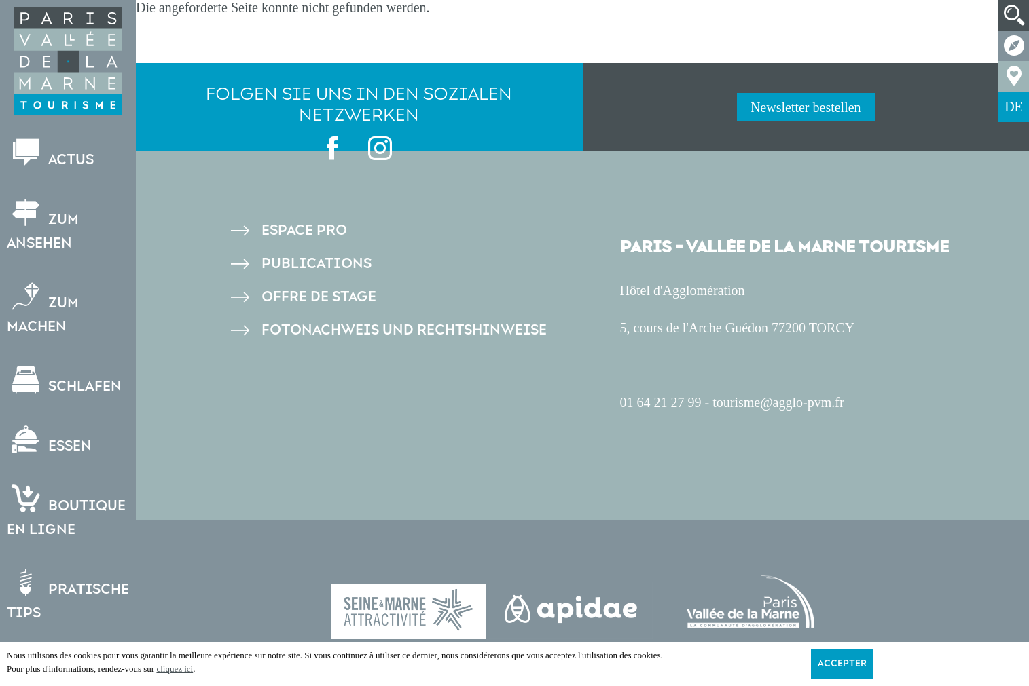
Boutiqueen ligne (66, 511)
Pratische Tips (68, 595)
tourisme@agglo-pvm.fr (778, 402)
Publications (316, 263)
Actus (50, 153)
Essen (49, 440)
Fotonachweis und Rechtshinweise (404, 330)
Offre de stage (318, 296)
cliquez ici (174, 669)
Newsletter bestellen (806, 107)
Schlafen (64, 380)
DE (1014, 106)
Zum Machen (43, 308)
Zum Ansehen (43, 225)
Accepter (842, 663)
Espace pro (304, 230)
